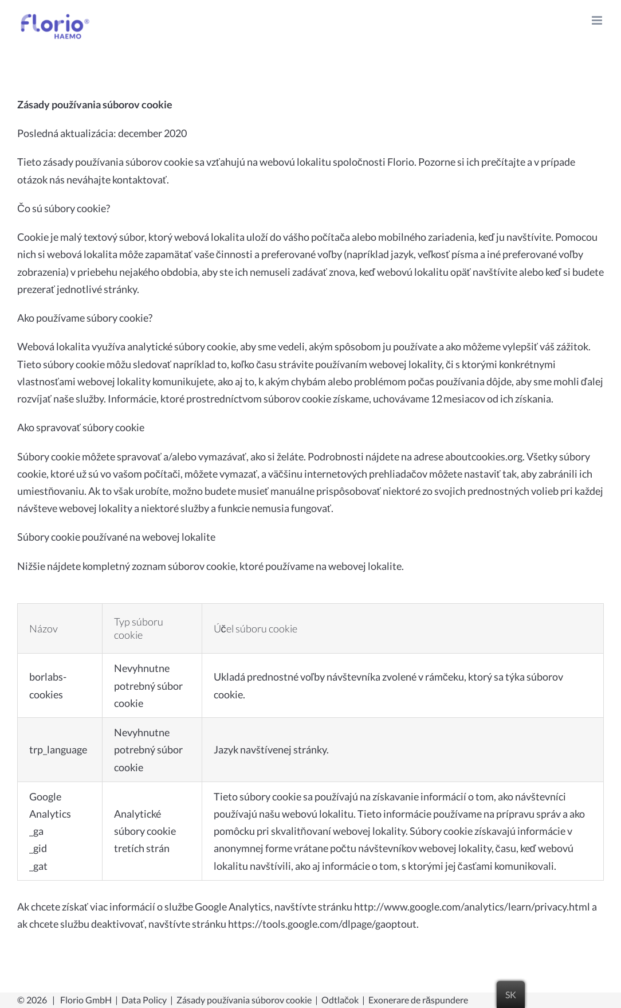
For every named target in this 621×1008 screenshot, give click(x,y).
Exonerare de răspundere (418, 999)
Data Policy (144, 999)
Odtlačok (340, 999)
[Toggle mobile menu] (598, 20)
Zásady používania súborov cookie (244, 999)
